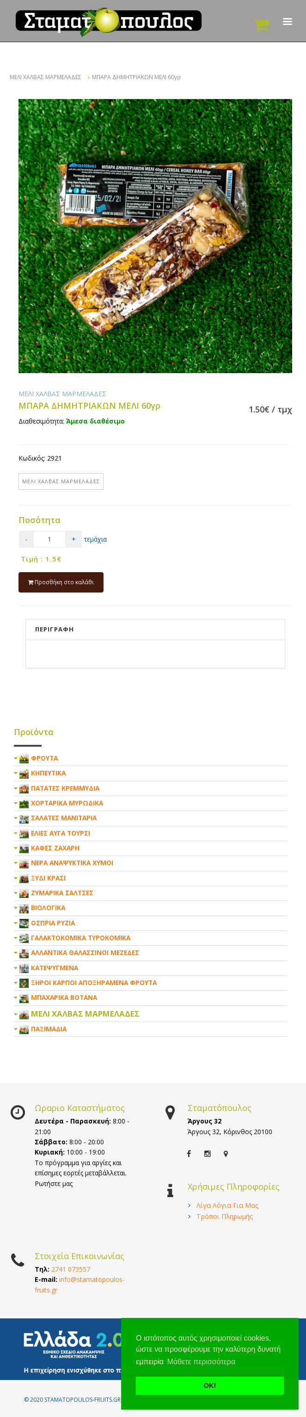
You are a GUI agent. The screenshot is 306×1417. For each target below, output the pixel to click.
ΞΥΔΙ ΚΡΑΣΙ (48, 878)
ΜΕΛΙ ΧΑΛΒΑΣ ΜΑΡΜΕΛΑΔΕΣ (45, 77)
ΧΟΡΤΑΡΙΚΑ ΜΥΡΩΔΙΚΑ (67, 803)
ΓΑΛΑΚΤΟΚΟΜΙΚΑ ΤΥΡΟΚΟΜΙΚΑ (80, 937)
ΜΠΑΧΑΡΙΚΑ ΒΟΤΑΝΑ (64, 997)
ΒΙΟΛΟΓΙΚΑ (48, 907)
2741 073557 (70, 1269)
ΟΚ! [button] (210, 1385)
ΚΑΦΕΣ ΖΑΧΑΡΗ (55, 847)
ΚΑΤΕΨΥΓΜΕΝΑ (54, 967)
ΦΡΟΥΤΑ (44, 758)
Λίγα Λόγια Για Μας (227, 1205)
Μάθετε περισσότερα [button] (201, 1362)
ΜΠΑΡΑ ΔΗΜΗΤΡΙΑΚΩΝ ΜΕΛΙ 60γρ (136, 77)
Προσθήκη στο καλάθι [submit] (61, 582)
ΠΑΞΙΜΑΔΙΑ (49, 1028)
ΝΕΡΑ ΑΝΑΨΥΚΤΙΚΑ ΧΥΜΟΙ (72, 862)
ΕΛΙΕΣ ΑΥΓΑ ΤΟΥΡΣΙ (60, 833)
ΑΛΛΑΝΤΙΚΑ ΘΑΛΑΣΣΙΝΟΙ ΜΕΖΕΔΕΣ (85, 952)
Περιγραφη (54, 629)
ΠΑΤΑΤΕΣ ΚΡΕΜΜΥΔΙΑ (65, 788)
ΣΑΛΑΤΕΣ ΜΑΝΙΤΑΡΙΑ (64, 817)
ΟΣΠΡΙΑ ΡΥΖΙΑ (53, 922)
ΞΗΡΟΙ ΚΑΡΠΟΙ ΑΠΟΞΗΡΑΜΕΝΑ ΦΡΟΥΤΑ (94, 982)
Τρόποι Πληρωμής (224, 1216)
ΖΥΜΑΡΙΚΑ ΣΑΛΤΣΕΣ (62, 892)
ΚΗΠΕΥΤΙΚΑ (48, 772)
